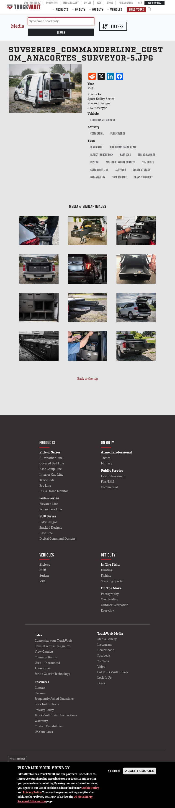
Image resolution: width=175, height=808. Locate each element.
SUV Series (148, 162)
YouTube (103, 661)
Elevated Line (48, 504)
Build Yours (136, 9)
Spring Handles (146, 154)
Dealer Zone (105, 650)
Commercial (97, 133)
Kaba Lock (125, 154)
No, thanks (114, 770)
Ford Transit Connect (102, 120)
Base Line (46, 533)
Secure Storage (141, 169)
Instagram (104, 644)
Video (101, 667)
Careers (40, 693)
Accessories (43, 668)
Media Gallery (107, 639)
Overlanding (109, 599)
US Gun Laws (44, 732)
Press (101, 683)
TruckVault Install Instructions (56, 715)
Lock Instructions (47, 704)
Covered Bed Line (51, 463)
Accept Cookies (139, 771)
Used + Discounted (47, 663)
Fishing (106, 576)
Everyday (107, 610)
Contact (40, 688)
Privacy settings (17, 759)
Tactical (106, 458)
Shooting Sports (112, 581)
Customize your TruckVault (53, 641)
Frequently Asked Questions (54, 699)
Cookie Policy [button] (90, 788)
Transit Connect (143, 177)
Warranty (41, 721)
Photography (110, 594)
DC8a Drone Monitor (53, 491)
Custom (94, 162)
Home (24, 7)
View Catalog (44, 652)
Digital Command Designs (57, 538)
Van (42, 581)
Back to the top (87, 379)
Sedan (44, 575)
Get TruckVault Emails (112, 672)
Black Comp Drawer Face (123, 147)
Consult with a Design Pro (52, 646)
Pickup (44, 564)
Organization (97, 177)
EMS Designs (48, 522)
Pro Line (45, 485)
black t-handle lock (101, 154)
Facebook (103, 655)
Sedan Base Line (50, 509)
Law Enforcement (113, 476)
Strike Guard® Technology (52, 674)
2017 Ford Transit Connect (121, 162)
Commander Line (99, 169)
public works (118, 133)
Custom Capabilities (49, 726)
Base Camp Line (50, 469)
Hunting (106, 570)
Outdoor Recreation (114, 605)
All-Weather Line (51, 458)
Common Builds (46, 657)
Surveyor (121, 169)
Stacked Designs (50, 528)
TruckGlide (47, 480)
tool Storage (119, 177)
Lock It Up (104, 678)
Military (106, 463)
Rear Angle (96, 147)
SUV (42, 570)
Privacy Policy (32, 792)
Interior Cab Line (51, 475)
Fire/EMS (107, 482)
